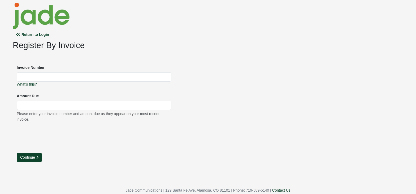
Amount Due (28, 96)
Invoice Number (31, 67)
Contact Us (281, 190)
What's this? (27, 84)
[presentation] (57, 136)
